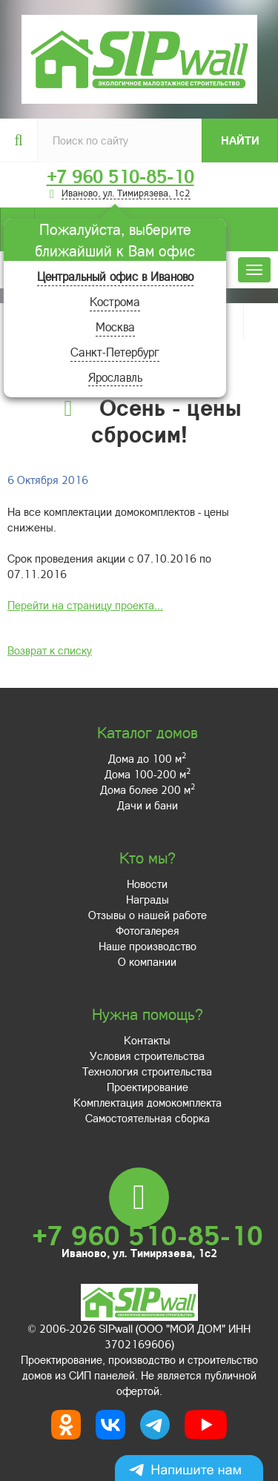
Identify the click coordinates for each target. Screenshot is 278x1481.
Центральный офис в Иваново (115, 276)
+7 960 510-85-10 (120, 176)
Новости (147, 883)
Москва (115, 326)
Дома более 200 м (147, 789)
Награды (147, 899)
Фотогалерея (147, 930)
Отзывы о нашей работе (147, 914)
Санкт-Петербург (114, 352)
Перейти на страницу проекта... (85, 605)
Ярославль (115, 377)
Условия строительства (147, 1055)
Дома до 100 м (147, 758)
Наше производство (147, 945)
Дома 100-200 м (148, 774)
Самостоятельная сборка (147, 1117)
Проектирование (147, 1086)
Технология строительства (147, 1071)
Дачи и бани (147, 805)
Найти (240, 140)
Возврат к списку (49, 650)
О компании (147, 961)
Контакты (147, 1040)
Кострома (115, 301)
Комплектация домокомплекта (147, 1102)
